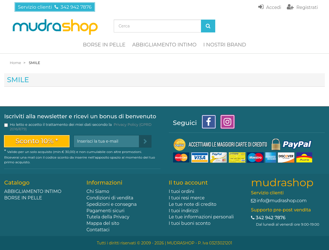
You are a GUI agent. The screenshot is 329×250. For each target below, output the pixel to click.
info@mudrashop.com (282, 200)
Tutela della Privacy (107, 217)
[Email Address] (106, 141)
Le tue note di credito (193, 204)
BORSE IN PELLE (104, 45)
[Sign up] (145, 141)
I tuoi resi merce (187, 198)
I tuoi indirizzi (183, 210)
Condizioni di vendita (109, 198)
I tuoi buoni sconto (190, 223)
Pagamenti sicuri (105, 210)
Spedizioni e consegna (111, 204)
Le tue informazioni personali (201, 217)
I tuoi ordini (181, 191)
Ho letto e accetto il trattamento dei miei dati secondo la (81, 126)
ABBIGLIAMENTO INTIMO (164, 45)
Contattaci (98, 229)
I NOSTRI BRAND (224, 45)
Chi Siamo (97, 191)
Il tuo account (188, 182)
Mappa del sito (102, 223)
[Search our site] (157, 26)
